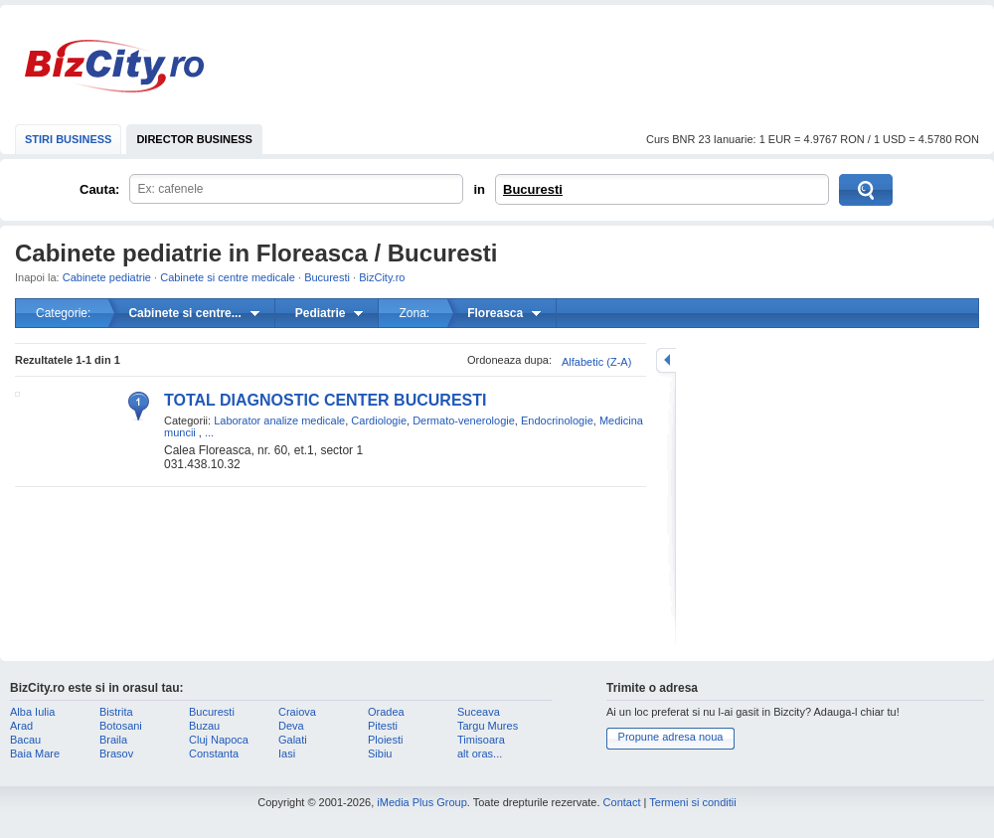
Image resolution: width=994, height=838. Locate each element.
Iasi (286, 753)
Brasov (116, 753)
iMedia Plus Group (422, 802)
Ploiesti (385, 740)
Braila (113, 740)
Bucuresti (533, 189)
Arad (21, 726)
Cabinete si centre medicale (227, 277)
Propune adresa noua (671, 737)
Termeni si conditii (692, 802)
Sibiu (380, 753)
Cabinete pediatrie (107, 277)
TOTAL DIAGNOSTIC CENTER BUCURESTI (325, 400)
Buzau (204, 726)
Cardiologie (379, 420)
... (209, 432)
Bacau (25, 740)
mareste (666, 360)
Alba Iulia (32, 712)
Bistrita (116, 712)
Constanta (214, 753)
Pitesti (383, 726)
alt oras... (479, 753)
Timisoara (481, 740)
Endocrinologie (557, 420)
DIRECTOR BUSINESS (194, 139)
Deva (291, 726)
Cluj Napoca (218, 740)
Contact (622, 802)
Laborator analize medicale (279, 420)
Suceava (478, 712)
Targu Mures (487, 726)
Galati (292, 740)
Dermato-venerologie (464, 420)
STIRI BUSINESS (68, 139)
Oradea (386, 712)
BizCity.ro (114, 66)
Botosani (120, 726)
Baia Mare (35, 753)
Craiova (297, 712)
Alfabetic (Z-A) (596, 362)
